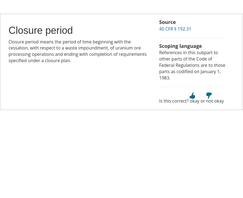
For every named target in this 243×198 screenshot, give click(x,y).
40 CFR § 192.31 (175, 29)
